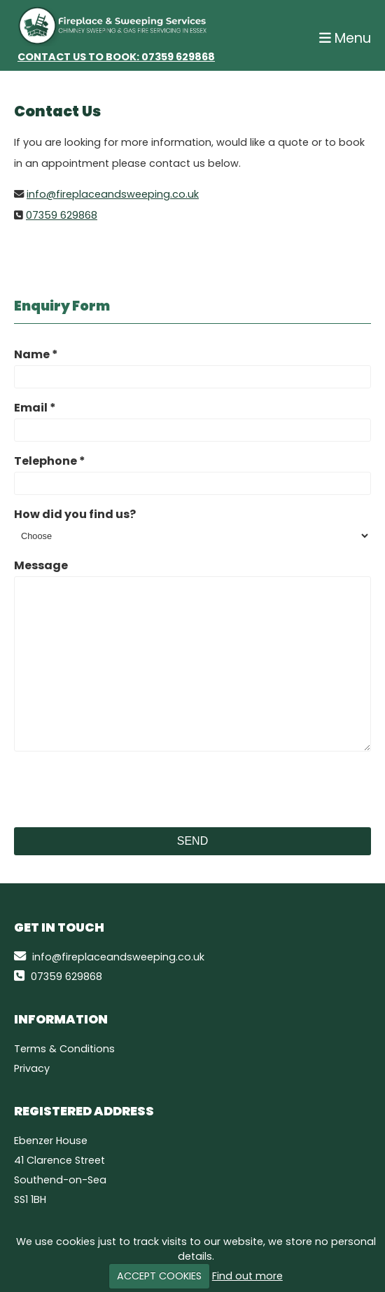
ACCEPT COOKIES (159, 1276)
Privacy (32, 1068)
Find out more (247, 1276)
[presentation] (120, 789)
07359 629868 (178, 57)
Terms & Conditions (64, 1049)
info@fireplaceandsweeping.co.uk (113, 194)
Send (192, 841)
